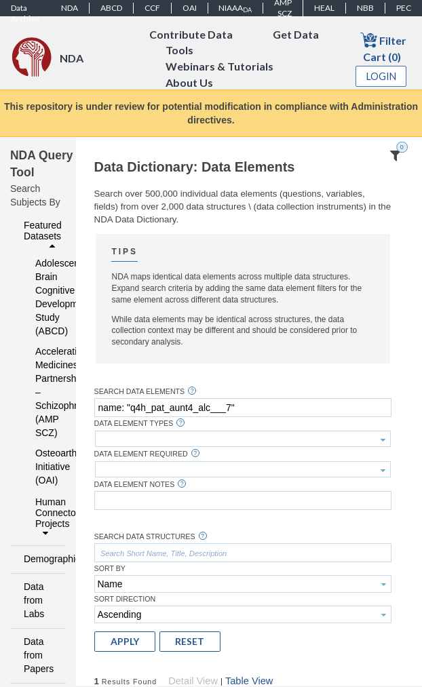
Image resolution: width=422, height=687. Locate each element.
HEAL (324, 8)
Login (381, 76)
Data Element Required (141, 454)
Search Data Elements (139, 391)
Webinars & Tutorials (219, 66)
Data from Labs (34, 600)
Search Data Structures (144, 537)
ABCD (111, 8)
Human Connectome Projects (46, 517)
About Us (189, 83)
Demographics (41, 558)
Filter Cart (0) (383, 47)
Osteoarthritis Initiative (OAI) (41, 467)
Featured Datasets (43, 235)
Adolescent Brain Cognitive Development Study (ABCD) (41, 297)
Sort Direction (125, 599)
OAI (190, 8)
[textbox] (242, 407)
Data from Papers (39, 655)
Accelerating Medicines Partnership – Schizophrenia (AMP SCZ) (41, 392)
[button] (124, 641)
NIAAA (235, 8)
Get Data (296, 34)
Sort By (110, 568)
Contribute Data (191, 34)
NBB (365, 8)
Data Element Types (134, 423)
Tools (179, 50)
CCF (152, 8)
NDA (69, 8)
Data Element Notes (134, 484)
